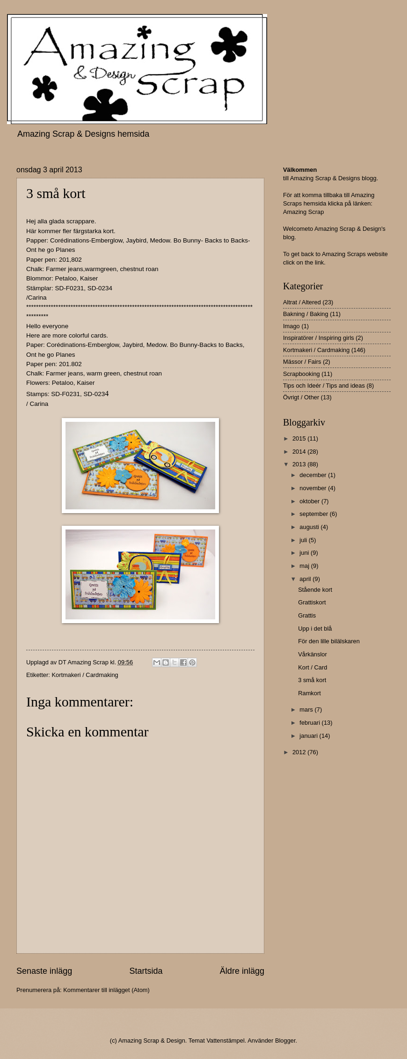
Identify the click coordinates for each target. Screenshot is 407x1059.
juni (305, 552)
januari (309, 735)
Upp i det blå (315, 628)
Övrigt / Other (301, 397)
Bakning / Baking (305, 313)
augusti (309, 526)
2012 (299, 752)
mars (306, 709)
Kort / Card (312, 667)
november (313, 488)
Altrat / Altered (302, 302)
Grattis (307, 615)
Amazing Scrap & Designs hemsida (83, 134)
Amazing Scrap (303, 211)
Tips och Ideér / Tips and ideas (324, 385)
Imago (291, 326)
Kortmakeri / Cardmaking (84, 674)
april (306, 578)
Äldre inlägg (242, 971)
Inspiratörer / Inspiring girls (318, 337)
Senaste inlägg (44, 971)
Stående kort (315, 589)
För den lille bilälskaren (329, 641)
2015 (299, 438)
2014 (299, 451)
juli (303, 540)
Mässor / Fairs (302, 361)
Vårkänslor (312, 654)
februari (310, 722)
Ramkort (309, 693)
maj (305, 565)
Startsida (145, 971)
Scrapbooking (301, 373)
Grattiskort (312, 602)
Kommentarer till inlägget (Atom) (106, 989)
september (314, 513)
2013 (299, 464)
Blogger (285, 1040)
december (313, 474)
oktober (310, 501)
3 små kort (312, 680)
